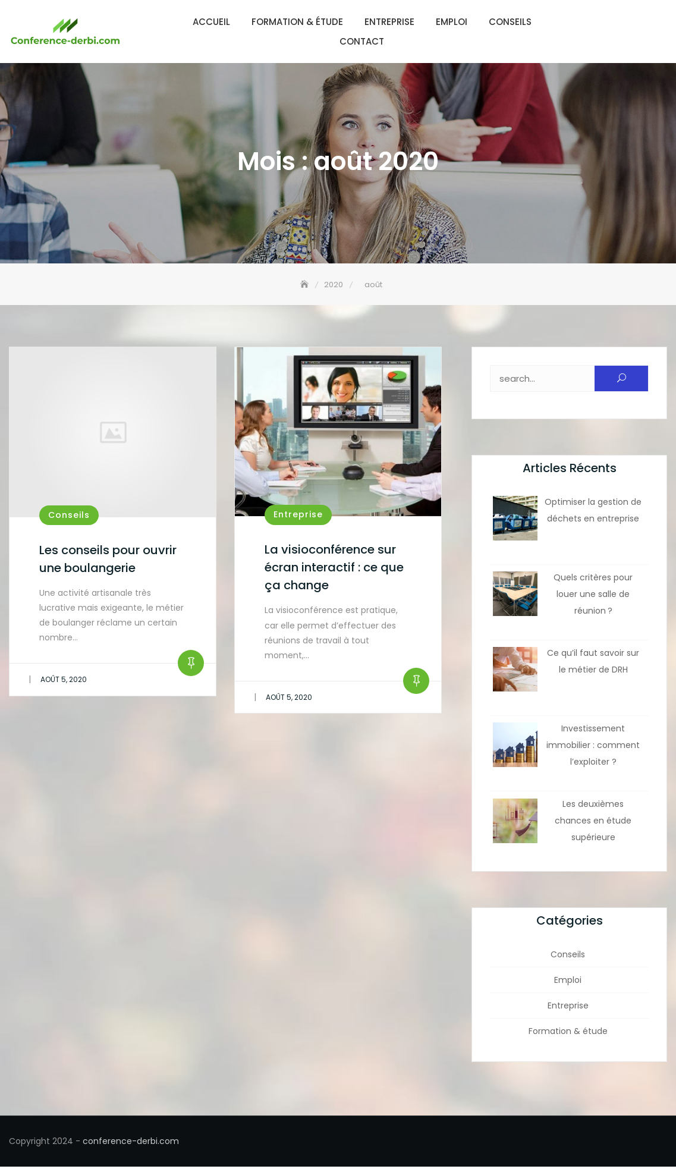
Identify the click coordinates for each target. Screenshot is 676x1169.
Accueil (211, 21)
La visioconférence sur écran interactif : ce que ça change (334, 569)
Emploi (451, 21)
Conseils (510, 21)
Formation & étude (297, 21)
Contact (361, 41)
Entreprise (389, 21)
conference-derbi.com (131, 1143)
